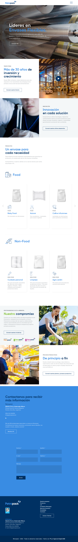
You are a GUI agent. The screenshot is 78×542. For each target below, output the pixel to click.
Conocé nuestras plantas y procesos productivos (58, 373)
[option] (39, 32)
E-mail (18, 456)
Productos (43, 503)
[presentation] (28, 484)
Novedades (43, 510)
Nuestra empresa (44, 501)
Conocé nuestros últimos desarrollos (55, 128)
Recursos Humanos (45, 508)
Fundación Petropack (45, 506)
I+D (41, 505)
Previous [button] (3, 32)
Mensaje (18, 464)
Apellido (42, 448)
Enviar (21, 477)
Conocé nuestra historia (12, 90)
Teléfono (42, 456)
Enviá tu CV (11, 431)
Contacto (42, 512)
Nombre (18, 448)
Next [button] (75, 32)
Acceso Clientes (47, 515)
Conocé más (15, 43)
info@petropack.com (10, 415)
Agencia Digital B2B (59, 539)
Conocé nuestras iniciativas (13, 332)
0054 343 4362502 (10, 413)
